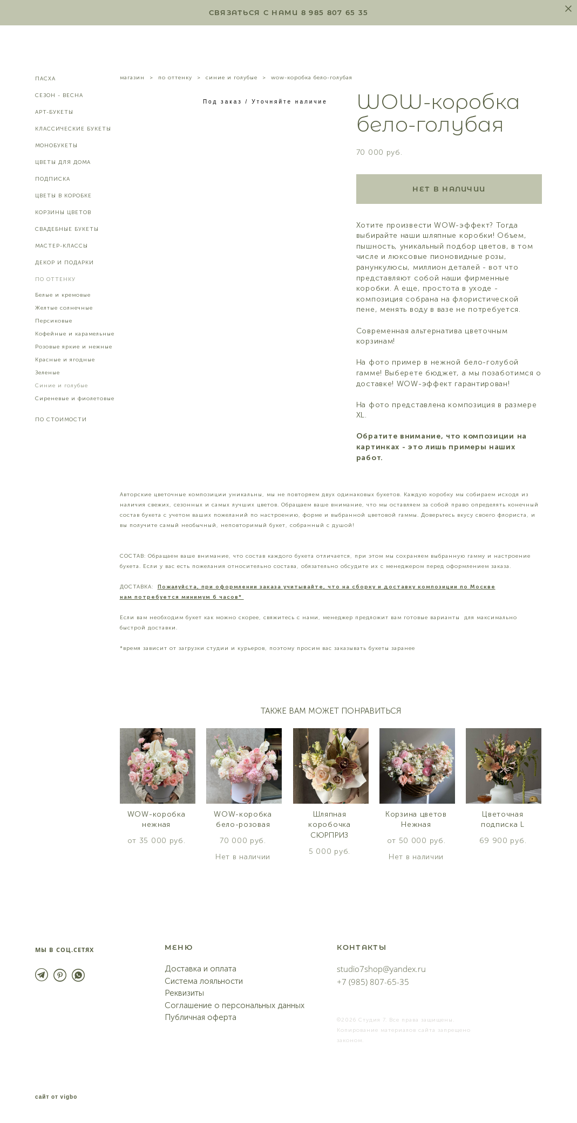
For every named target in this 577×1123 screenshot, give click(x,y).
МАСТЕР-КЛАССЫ (61, 246)
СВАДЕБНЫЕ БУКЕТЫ (67, 229)
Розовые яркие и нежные (73, 347)
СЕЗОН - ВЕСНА (59, 95)
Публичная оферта (200, 1018)
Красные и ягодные (65, 360)
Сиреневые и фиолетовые (74, 398)
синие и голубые (231, 77)
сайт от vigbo (56, 1097)
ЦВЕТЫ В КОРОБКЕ (63, 196)
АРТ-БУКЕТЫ (54, 112)
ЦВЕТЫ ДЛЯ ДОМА (63, 162)
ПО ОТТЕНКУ (55, 279)
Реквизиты (184, 993)
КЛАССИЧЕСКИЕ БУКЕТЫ (73, 129)
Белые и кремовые (63, 295)
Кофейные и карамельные (74, 334)
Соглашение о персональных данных (234, 1005)
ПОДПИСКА (52, 179)
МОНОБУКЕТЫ (56, 145)
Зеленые (47, 372)
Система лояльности (204, 981)
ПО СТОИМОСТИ (61, 419)
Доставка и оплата (200, 969)
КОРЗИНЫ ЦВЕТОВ (63, 212)
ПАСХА (45, 79)
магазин (132, 77)
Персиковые (53, 321)
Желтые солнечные (64, 308)
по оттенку (175, 77)
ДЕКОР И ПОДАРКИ (64, 262)
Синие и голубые (61, 385)
